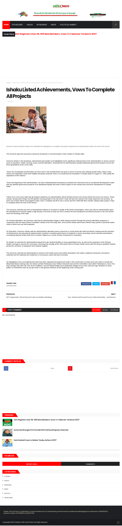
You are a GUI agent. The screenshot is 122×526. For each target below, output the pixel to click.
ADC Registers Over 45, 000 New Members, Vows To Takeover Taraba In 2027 (56, 34)
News (53, 25)
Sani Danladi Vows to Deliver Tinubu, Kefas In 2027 (35, 440)
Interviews (42, 25)
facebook (114, 310)
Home (8, 83)
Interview (7, 485)
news (6, 489)
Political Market (68, 25)
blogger (96, 310)
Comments (90, 464)
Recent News (31, 464)
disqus (105, 310)
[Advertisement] (61, 57)
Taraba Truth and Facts (23, 522)
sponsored (8, 498)
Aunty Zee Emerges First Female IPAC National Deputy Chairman (41, 430)
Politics (7, 494)
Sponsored (17, 25)
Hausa (30, 25)
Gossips (7, 477)
